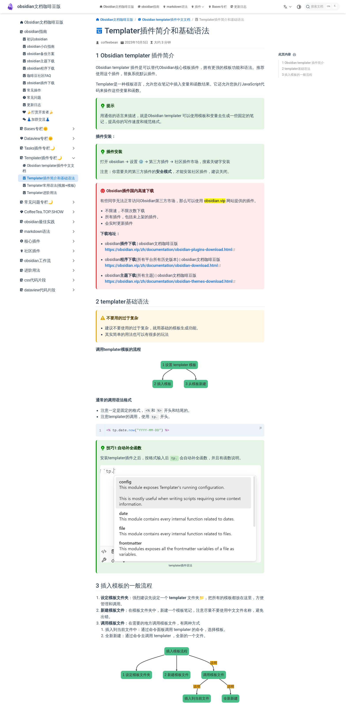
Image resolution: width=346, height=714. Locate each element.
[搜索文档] (322, 7)
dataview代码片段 (39, 290)
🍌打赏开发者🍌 (38, 112)
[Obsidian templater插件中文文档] (139, 691)
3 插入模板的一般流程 (297, 74)
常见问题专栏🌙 (38, 202)
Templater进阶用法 (40, 192)
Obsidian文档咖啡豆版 (117, 6)
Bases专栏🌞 (36, 129)
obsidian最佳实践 (39, 222)
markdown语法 (175, 6)
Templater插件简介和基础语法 (49, 178)
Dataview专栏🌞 (38, 138)
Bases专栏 (217, 6)
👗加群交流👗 (36, 119)
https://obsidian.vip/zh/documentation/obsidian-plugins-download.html (170, 249)
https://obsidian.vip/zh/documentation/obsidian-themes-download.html (170, 281)
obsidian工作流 (37, 260)
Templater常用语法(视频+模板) (49, 185)
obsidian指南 (148, 6)
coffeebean (109, 42)
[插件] (198, 6)
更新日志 (238, 6)
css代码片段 (35, 280)
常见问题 (32, 97)
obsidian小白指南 (39, 46)
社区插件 (32, 251)
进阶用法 (32, 270)
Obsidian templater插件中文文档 (48, 168)
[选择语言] (288, 6)
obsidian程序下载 (39, 68)
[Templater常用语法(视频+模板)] (222, 691)
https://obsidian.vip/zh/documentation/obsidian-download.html (163, 265)
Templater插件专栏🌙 (43, 158)
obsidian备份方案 (39, 53)
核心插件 (32, 241)
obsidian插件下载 (39, 82)
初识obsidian (35, 39)
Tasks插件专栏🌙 (39, 148)
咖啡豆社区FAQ (37, 75)
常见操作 (32, 90)
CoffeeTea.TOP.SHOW (44, 212)
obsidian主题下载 (39, 61)
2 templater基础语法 (296, 68)
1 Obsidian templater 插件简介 (303, 63)
